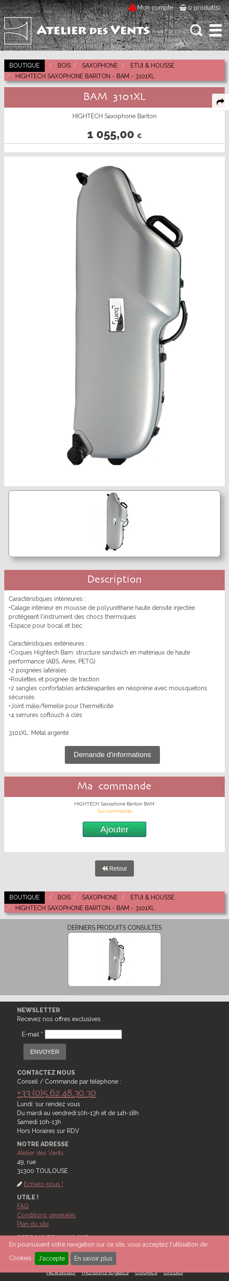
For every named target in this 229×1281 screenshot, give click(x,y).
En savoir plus (93, 1258)
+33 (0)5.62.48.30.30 (56, 1092)
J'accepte (51, 1258)
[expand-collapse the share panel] (220, 102)
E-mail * (32, 1034)
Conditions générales (46, 1215)
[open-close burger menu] (216, 30)
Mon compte (155, 7)
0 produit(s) (200, 7)
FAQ (23, 1206)
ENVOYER (44, 1051)
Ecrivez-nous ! (43, 1184)
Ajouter (114, 829)
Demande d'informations (112, 755)
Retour (114, 868)
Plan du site (33, 1224)
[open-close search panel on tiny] (196, 30)
